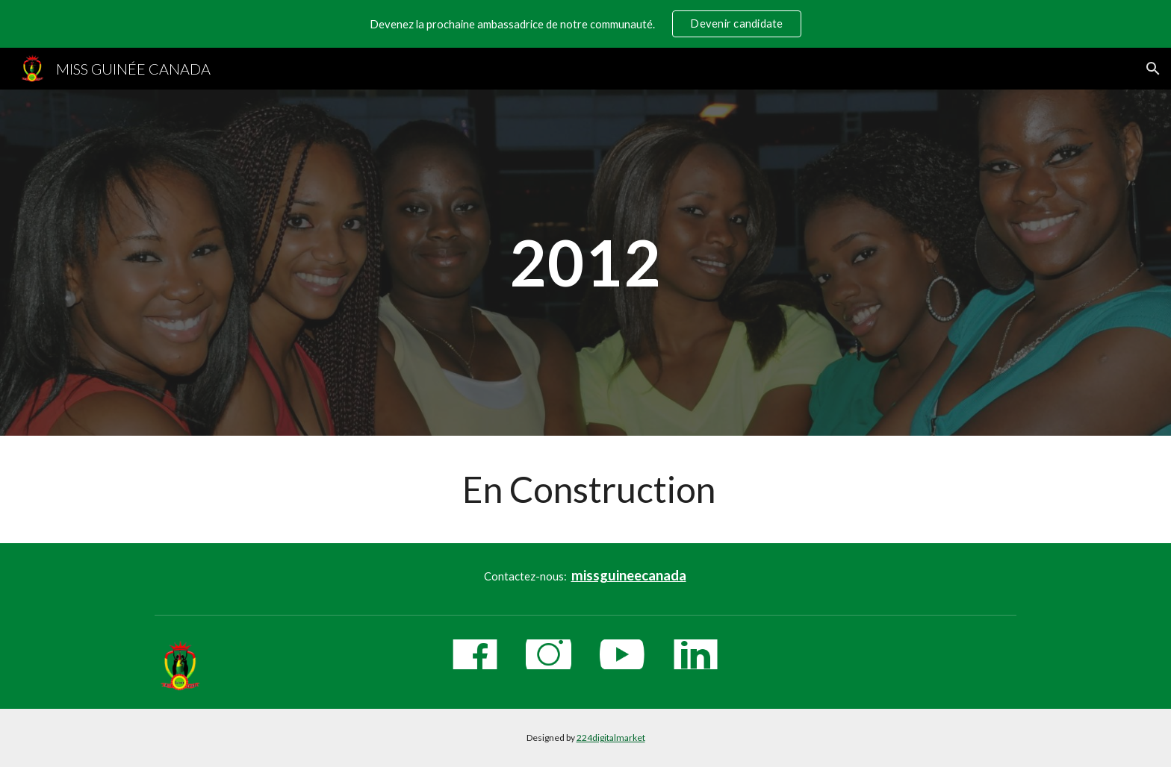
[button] (1153, 69)
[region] (585, 24)
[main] (585, 262)
